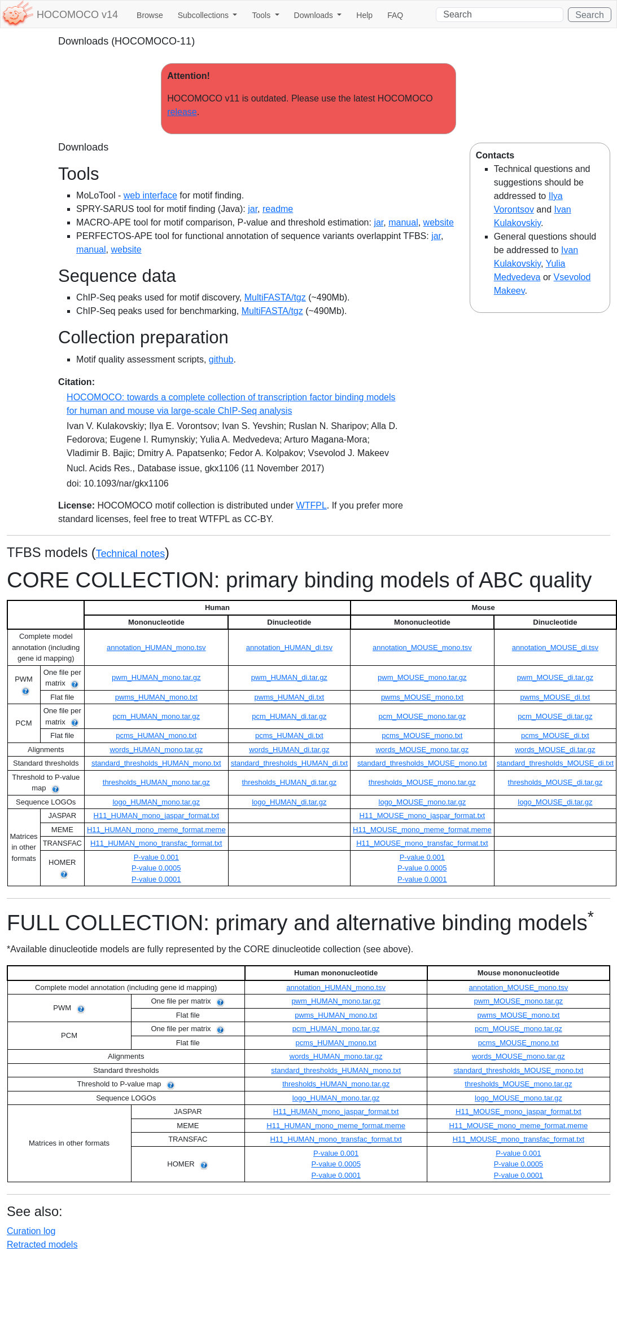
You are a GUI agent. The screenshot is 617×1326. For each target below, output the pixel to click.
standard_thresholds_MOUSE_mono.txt (422, 763)
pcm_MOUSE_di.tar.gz (555, 716)
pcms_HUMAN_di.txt (289, 735)
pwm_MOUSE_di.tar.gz (555, 677)
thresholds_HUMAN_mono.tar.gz (156, 782)
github (221, 359)
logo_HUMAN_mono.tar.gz (156, 802)
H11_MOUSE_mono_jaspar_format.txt (422, 815)
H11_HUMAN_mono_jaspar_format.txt (157, 815)
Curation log (31, 1231)
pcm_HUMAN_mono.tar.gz (156, 716)
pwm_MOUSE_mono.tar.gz (422, 677)
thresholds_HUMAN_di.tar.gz (289, 782)
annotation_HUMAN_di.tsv (289, 647)
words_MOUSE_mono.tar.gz (422, 749)
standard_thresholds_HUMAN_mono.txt (156, 763)
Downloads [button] (314, 15)
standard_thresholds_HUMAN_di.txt (289, 763)
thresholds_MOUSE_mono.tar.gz (422, 782)
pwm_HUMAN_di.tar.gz (289, 677)
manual (403, 222)
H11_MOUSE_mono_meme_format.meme (422, 829)
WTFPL (311, 505)
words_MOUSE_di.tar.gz (555, 749)
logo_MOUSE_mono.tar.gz (422, 802)
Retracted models (42, 1244)
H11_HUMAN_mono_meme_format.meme (156, 829)
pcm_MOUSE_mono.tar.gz (422, 716)
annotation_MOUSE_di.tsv (555, 647)
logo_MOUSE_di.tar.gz (555, 802)
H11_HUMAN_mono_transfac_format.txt (156, 843)
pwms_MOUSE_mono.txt (422, 697)
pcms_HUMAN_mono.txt (156, 735)
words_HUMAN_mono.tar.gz (156, 749)
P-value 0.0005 (156, 868)
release (181, 112)
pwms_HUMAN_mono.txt (156, 697)
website (438, 222)
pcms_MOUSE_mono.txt (422, 735)
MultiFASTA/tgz (275, 297)
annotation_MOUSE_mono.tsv (422, 647)
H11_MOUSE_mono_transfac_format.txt (422, 843)
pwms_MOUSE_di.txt (555, 697)
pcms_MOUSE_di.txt (555, 735)
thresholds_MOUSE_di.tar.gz (555, 782)
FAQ (395, 15)
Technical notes (130, 553)
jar (252, 209)
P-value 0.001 (156, 857)
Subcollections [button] (204, 15)
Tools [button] (262, 15)
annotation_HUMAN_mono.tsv (156, 647)
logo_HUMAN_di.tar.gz (289, 802)
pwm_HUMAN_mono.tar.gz (156, 677)
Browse (150, 15)
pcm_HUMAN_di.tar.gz (289, 716)
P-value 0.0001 (156, 879)
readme (277, 209)
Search (589, 15)
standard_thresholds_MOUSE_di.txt (555, 763)
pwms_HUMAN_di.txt (290, 697)
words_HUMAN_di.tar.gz (289, 749)
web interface (150, 195)
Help (364, 15)
